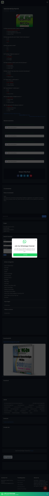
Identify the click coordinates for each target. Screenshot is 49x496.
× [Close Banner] (47, 494)
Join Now (25, 254)
